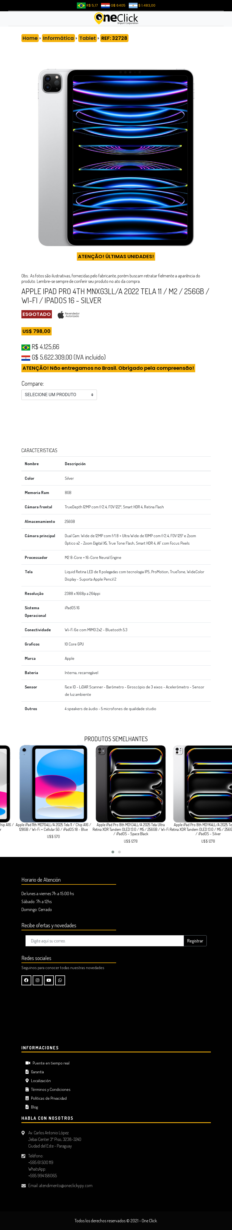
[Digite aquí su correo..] (105, 940)
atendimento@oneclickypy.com (66, 1185)
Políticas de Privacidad (46, 1098)
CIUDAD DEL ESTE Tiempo (116, 1020)
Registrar (195, 941)
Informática (58, 38)
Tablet (87, 38)
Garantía (35, 1071)
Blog (32, 1107)
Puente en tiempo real (47, 1063)
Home (30, 38)
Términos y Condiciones (48, 1089)
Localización (38, 1080)
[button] (113, 852)
